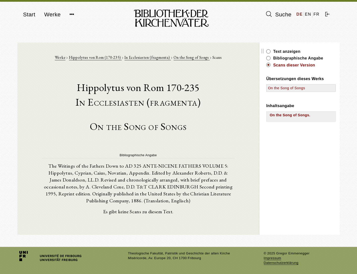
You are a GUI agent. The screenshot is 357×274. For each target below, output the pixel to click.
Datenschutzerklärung (281, 263)
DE (300, 14)
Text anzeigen (286, 51)
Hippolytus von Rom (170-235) (95, 57)
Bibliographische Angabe (298, 58)
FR (316, 14)
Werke (52, 14)
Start (29, 14)
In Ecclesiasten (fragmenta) (147, 57)
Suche (278, 14)
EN (308, 14)
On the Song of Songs (192, 57)
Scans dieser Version (294, 65)
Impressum (272, 258)
